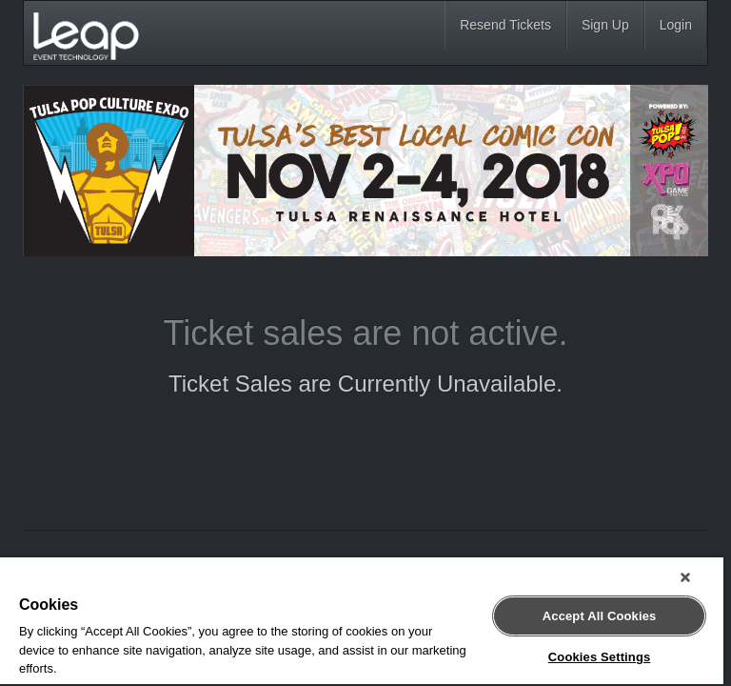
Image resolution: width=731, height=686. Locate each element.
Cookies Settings (599, 657)
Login (676, 24)
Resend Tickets (505, 24)
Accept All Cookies (600, 616)
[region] (361, 621)
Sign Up (605, 24)
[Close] (685, 577)
